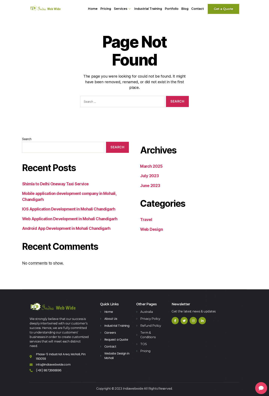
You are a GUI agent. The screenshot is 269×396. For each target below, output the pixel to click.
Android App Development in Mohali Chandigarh (66, 228)
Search (26, 139)
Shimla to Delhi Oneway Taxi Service (55, 184)
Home (93, 9)
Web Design (151, 229)
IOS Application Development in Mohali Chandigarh (68, 209)
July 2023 (149, 175)
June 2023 (150, 185)
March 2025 (151, 166)
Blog (184, 9)
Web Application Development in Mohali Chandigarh (69, 218)
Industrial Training (148, 9)
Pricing (105, 9)
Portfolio (172, 9)
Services (123, 9)
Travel (146, 219)
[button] (223, 9)
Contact (197, 9)
